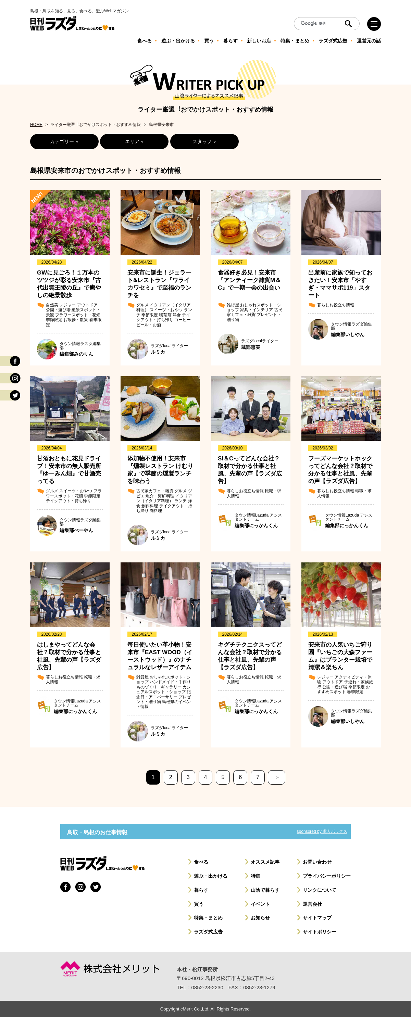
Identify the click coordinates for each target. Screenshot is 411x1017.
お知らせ (260, 917)
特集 (255, 876)
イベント (260, 904)
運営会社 (312, 904)
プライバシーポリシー (327, 876)
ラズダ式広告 (208, 932)
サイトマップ (317, 917)
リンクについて (319, 890)
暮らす (201, 890)
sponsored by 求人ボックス (322, 831)
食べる (201, 862)
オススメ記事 (265, 862)
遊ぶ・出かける (210, 876)
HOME (36, 124)
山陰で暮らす (265, 890)
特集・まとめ (208, 917)
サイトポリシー (319, 932)
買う (198, 904)
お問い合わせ (317, 862)
